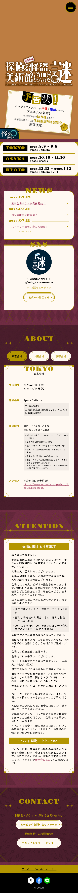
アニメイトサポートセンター (39, 843)
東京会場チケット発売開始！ (28, 203)
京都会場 (61, 356)
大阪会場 (39, 356)
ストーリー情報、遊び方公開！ (29, 226)
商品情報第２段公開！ (24, 215)
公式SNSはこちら (39, 297)
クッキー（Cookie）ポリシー (39, 869)
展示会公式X (42, 759)
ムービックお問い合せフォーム (39, 824)
